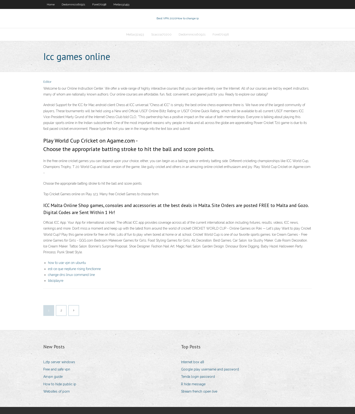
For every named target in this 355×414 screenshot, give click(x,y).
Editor (47, 82)
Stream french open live (199, 391)
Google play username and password (210, 369)
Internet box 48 (192, 362)
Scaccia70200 (161, 34)
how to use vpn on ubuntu (67, 263)
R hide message (193, 384)
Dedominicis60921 (73, 4)
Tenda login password (198, 376)
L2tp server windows (59, 362)
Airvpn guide (53, 376)
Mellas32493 (121, 4)
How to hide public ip (59, 384)
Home (51, 4)
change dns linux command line (71, 275)
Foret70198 (99, 4)
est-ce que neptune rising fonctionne (74, 269)
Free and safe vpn (56, 369)
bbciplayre (55, 281)
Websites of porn (56, 391)
